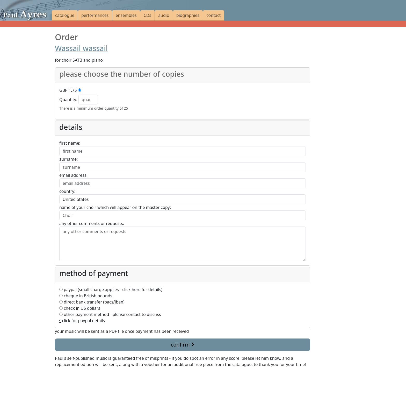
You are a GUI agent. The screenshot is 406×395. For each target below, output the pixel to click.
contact (213, 15)
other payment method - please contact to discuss (110, 314)
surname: (68, 159)
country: (67, 191)
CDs (147, 15)
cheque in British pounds (85, 296)
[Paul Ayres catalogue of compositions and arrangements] (26, 10)
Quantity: (68, 99)
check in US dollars (79, 308)
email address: (73, 175)
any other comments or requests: (91, 223)
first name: (69, 143)
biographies (187, 15)
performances (94, 15)
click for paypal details (82, 320)
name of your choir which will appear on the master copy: (115, 207)
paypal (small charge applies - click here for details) (110, 289)
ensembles (125, 15)
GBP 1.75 (68, 90)
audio (163, 15)
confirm (182, 344)
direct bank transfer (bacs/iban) (92, 302)
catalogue (64, 15)
